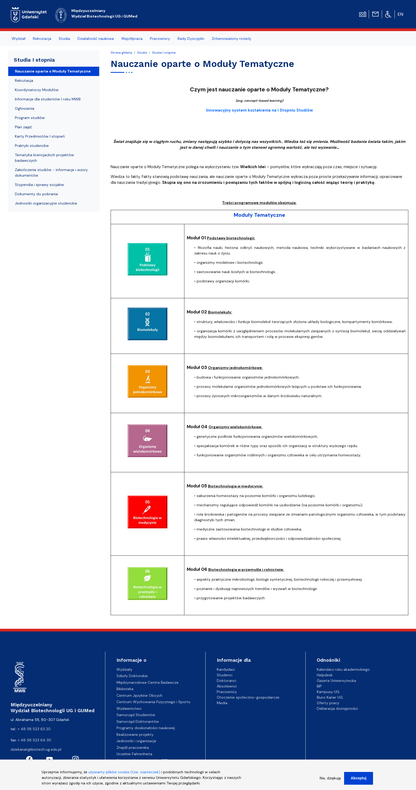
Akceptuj (358, 781)
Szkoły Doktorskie (132, 675)
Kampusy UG (328, 691)
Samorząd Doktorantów (137, 721)
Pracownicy (160, 38)
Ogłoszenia (24, 108)
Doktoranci (226, 680)
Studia (64, 38)
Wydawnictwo (128, 708)
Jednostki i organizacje (136, 740)
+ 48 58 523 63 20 (34, 729)
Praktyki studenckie (32, 145)
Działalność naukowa (95, 38)
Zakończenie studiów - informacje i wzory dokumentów (51, 172)
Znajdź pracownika (132, 747)
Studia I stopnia (164, 52)
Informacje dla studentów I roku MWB (48, 99)
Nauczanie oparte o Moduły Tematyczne (53, 71)
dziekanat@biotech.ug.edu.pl (36, 749)
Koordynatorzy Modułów (37, 89)
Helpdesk (325, 675)
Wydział (18, 38)
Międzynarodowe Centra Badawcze (147, 682)
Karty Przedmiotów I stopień (40, 136)
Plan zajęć (23, 127)
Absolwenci (227, 686)
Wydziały (124, 669)
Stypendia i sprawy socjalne (39, 184)
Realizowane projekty (135, 734)
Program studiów (30, 117)
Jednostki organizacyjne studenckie (46, 203)
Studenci (224, 675)
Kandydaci (226, 669)
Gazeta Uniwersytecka (336, 680)
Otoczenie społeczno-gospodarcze (248, 697)
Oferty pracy (328, 702)
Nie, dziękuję (330, 781)
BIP (319, 686)
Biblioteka (124, 688)
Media (222, 702)
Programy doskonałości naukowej (145, 727)
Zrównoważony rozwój (231, 38)
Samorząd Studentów (135, 714)
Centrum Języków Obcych (139, 695)
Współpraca (131, 38)
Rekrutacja (42, 38)
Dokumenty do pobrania (36, 194)
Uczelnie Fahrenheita (134, 753)
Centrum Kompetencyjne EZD (142, 760)
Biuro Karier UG (330, 697)
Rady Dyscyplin (190, 38)
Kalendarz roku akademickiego (343, 669)
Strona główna (121, 52)
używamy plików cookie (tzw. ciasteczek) (124, 775)
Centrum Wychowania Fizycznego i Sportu (153, 701)
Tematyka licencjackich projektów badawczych (44, 157)
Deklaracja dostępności (337, 708)
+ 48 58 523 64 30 (34, 740)
